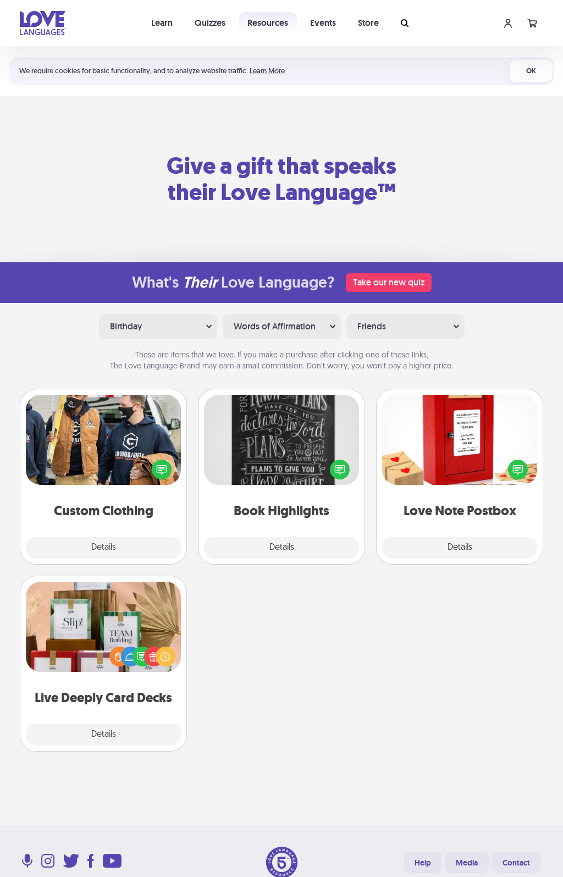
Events (323, 23)
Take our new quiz (388, 282)
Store (368, 23)
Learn (162, 23)
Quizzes (210, 23)
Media (467, 863)
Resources (267, 23)
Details (103, 547)
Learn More (267, 70)
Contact (516, 863)
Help (423, 863)
